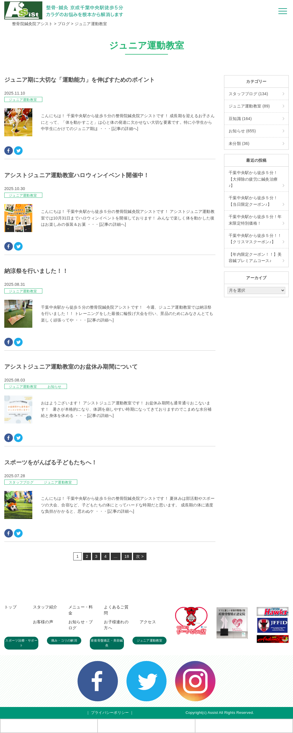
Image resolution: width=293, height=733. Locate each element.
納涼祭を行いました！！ (36, 271)
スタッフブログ (21, 482)
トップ (10, 607)
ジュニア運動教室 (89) (249, 106)
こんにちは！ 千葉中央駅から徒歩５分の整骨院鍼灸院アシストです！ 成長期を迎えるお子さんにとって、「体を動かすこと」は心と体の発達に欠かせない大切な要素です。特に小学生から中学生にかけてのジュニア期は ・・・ (128, 122)
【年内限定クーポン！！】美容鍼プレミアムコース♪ (255, 257)
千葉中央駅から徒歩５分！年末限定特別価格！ (255, 219)
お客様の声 (43, 622)
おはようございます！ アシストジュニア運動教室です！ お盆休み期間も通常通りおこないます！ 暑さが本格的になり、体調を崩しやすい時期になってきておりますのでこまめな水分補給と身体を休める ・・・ (126, 409)
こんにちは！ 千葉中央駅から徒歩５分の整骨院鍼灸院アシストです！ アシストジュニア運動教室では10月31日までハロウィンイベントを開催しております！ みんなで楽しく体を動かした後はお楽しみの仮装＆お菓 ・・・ (128, 218)
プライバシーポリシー (110, 712)
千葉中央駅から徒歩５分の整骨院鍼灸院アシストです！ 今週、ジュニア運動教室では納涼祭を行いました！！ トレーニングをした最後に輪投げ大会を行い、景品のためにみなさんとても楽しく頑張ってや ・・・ (127, 313)
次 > (140, 556)
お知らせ (54, 387)
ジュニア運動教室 (23, 100)
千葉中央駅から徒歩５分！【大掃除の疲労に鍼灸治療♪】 (253, 179)
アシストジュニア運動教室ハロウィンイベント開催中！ (76, 175)
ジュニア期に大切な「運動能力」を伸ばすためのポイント (79, 80)
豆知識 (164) (240, 118)
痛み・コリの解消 (64, 640)
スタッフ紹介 (45, 607)
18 (126, 556)
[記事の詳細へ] (124, 128)
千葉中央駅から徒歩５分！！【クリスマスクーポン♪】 (255, 238)
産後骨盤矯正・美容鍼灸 (107, 643)
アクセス (148, 622)
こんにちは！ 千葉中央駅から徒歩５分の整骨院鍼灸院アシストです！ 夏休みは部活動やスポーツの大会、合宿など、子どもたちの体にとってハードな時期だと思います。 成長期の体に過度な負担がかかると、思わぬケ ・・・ (128, 505)
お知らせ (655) (242, 131)
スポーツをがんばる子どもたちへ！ (50, 462)
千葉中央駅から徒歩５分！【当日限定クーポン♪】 (253, 200)
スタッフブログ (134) (248, 93)
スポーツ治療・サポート (21, 643)
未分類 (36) (239, 143)
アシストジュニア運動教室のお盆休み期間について (71, 366)
